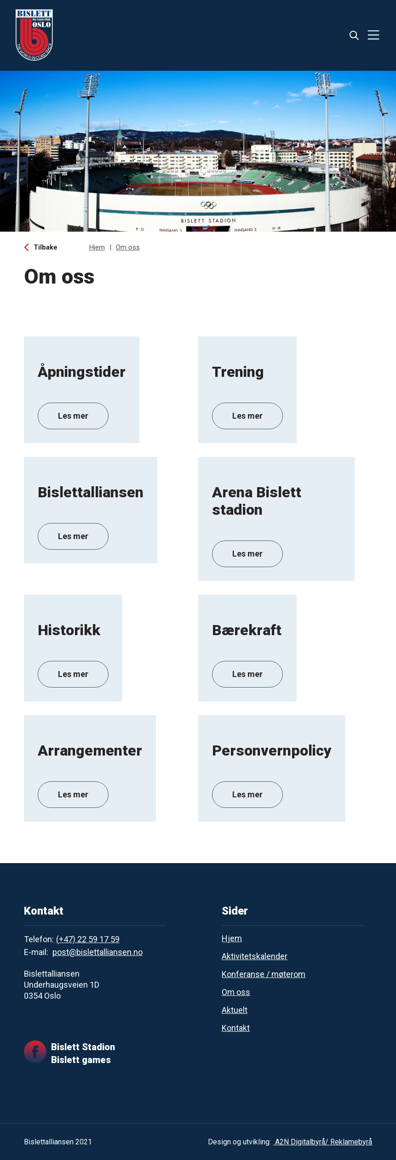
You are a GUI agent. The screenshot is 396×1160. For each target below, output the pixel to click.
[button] (373, 35)
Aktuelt (234, 1010)
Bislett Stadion (83, 1046)
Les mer (73, 416)
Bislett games (81, 1059)
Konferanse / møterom (263, 974)
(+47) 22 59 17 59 (88, 939)
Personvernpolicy (272, 750)
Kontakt (236, 1028)
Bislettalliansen (90, 492)
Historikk (69, 630)
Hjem (97, 247)
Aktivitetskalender (254, 956)
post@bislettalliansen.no (97, 952)
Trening (238, 372)
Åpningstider (82, 372)
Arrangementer (90, 750)
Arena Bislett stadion (256, 500)
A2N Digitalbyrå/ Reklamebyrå (322, 1141)
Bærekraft (246, 630)
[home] (34, 35)
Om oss (128, 247)
